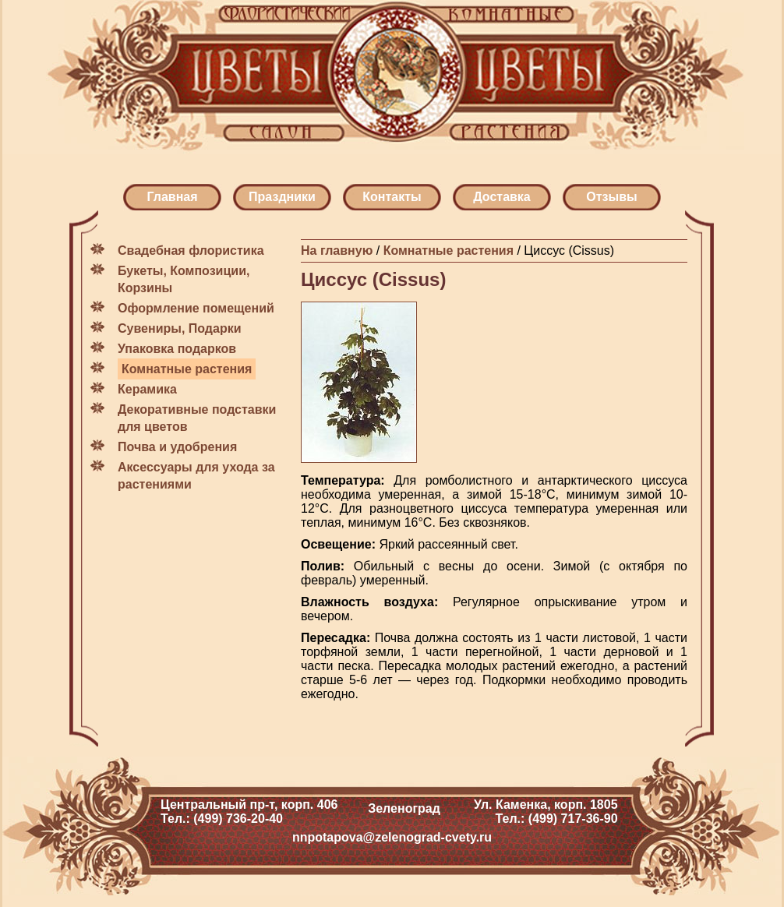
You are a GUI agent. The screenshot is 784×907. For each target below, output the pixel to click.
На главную (337, 250)
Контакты (391, 196)
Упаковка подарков (177, 348)
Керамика (147, 389)
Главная (172, 196)
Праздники (282, 196)
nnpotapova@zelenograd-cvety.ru (392, 837)
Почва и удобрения (177, 447)
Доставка (502, 196)
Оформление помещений (196, 308)
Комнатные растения (187, 369)
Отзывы (611, 196)
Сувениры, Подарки (180, 328)
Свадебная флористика (191, 250)
